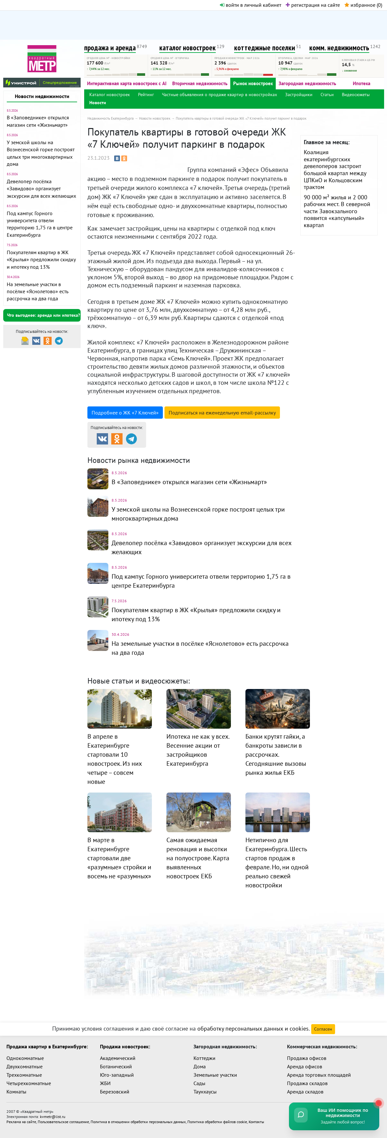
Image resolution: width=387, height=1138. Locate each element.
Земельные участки (215, 1075)
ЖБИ (105, 1083)
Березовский (114, 1091)
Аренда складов (305, 1091)
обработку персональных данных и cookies (253, 1028)
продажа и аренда (110, 47)
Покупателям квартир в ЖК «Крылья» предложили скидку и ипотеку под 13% (41, 259)
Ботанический (116, 1066)
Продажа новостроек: (125, 1046)
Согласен (323, 1029)
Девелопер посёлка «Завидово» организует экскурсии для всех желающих (41, 188)
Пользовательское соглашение (63, 1121)
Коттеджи (204, 1058)
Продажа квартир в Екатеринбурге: (47, 1046)
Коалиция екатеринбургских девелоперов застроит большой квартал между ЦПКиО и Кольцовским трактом (335, 169)
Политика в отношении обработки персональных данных (138, 1121)
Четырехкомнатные (28, 1083)
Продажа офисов (306, 1058)
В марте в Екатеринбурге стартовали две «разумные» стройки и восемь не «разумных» (119, 858)
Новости (97, 102)
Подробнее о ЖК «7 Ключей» (125, 412)
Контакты (256, 1121)
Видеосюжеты (356, 94)
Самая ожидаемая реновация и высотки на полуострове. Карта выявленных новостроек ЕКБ (197, 858)
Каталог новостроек (109, 94)
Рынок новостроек (253, 83)
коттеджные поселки (264, 47)
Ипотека (361, 83)
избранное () (363, 5)
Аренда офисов (304, 1066)
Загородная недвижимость (307, 83)
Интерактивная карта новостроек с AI (126, 83)
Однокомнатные (25, 1058)
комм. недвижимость (339, 47)
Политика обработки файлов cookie (217, 1121)
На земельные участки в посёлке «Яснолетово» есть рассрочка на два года (37, 291)
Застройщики (299, 94)
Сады (199, 1083)
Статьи (327, 94)
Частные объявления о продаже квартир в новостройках (219, 94)
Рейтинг (146, 94)
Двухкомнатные (24, 1066)
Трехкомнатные (24, 1075)
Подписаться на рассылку (222, 412)
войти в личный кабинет (250, 5)
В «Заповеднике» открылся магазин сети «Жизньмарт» (189, 482)
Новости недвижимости (42, 96)
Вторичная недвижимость (199, 83)
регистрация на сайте (313, 5)
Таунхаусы (205, 1091)
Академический (117, 1058)
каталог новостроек (187, 47)
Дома (200, 1066)
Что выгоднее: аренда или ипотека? (43, 315)
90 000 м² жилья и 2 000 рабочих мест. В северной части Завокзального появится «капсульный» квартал (337, 211)
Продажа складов (307, 1083)
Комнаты (16, 1091)
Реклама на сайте (21, 1121)
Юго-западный (117, 1075)
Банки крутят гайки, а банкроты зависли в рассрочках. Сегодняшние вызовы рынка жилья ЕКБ (275, 754)
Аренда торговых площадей (319, 1075)
